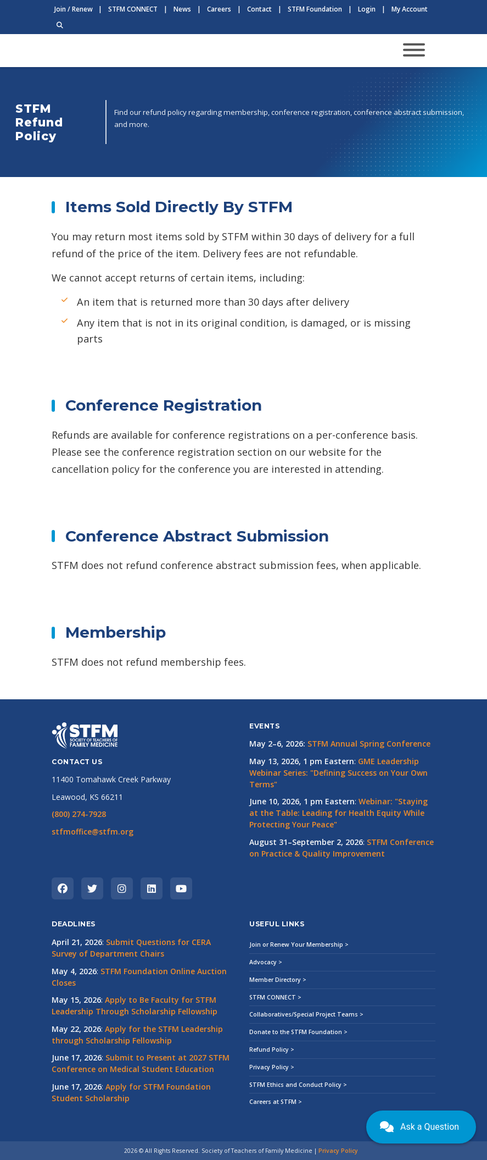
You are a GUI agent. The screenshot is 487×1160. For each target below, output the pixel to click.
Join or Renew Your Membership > (299, 944)
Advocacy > (265, 962)
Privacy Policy (338, 1151)
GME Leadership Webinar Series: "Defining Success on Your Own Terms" (338, 772)
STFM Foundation (315, 9)
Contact (259, 9)
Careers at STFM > (275, 1102)
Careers (219, 9)
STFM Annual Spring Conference (368, 743)
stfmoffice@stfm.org (92, 831)
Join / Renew (73, 9)
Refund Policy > (271, 1049)
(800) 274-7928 (79, 814)
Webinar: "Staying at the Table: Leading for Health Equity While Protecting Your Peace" (338, 813)
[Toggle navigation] (414, 51)
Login (367, 9)
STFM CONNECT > (275, 997)
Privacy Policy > (271, 1067)
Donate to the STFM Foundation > (298, 1032)
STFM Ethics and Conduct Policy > (298, 1085)
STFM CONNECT (133, 9)
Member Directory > (277, 980)
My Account (409, 9)
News (182, 9)
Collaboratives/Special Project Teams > (306, 1014)
